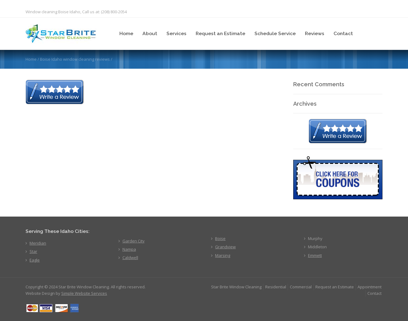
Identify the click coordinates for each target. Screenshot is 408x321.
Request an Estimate (220, 33)
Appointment (370, 287)
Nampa (129, 249)
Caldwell (130, 257)
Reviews (314, 33)
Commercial (301, 287)
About (149, 33)
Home (126, 33)
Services (176, 33)
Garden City (133, 241)
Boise (220, 238)
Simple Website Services (84, 293)
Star (33, 251)
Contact (343, 33)
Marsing (222, 255)
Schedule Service (275, 33)
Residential (275, 287)
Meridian (38, 243)
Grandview (225, 247)
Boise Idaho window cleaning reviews (75, 59)
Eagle (35, 260)
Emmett (315, 255)
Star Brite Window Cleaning (236, 287)
